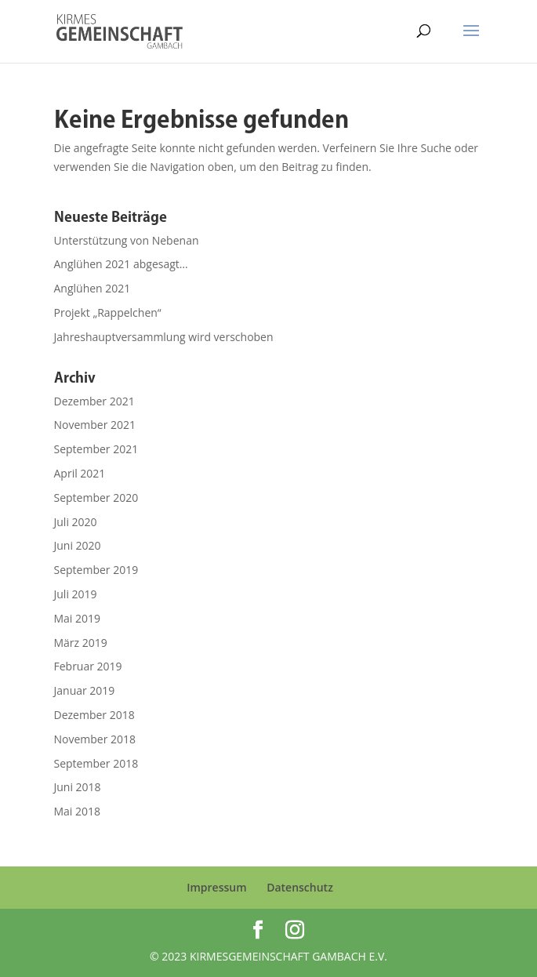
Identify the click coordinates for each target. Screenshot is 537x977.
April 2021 (80, 473)
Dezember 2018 (94, 714)
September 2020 (96, 497)
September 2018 (96, 763)
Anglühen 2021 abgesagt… (121, 263)
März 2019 (80, 642)
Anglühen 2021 (92, 288)
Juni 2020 (77, 545)
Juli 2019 (75, 594)
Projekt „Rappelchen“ (107, 312)
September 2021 (96, 448)
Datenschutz (300, 887)
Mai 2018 (77, 811)
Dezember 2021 (94, 401)
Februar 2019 (88, 666)
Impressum (216, 887)
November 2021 (95, 424)
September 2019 (96, 569)
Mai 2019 (77, 618)
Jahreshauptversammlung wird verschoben (164, 336)
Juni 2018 (77, 786)
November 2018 (95, 739)
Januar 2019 (84, 690)
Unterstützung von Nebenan (126, 240)
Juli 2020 (75, 521)
